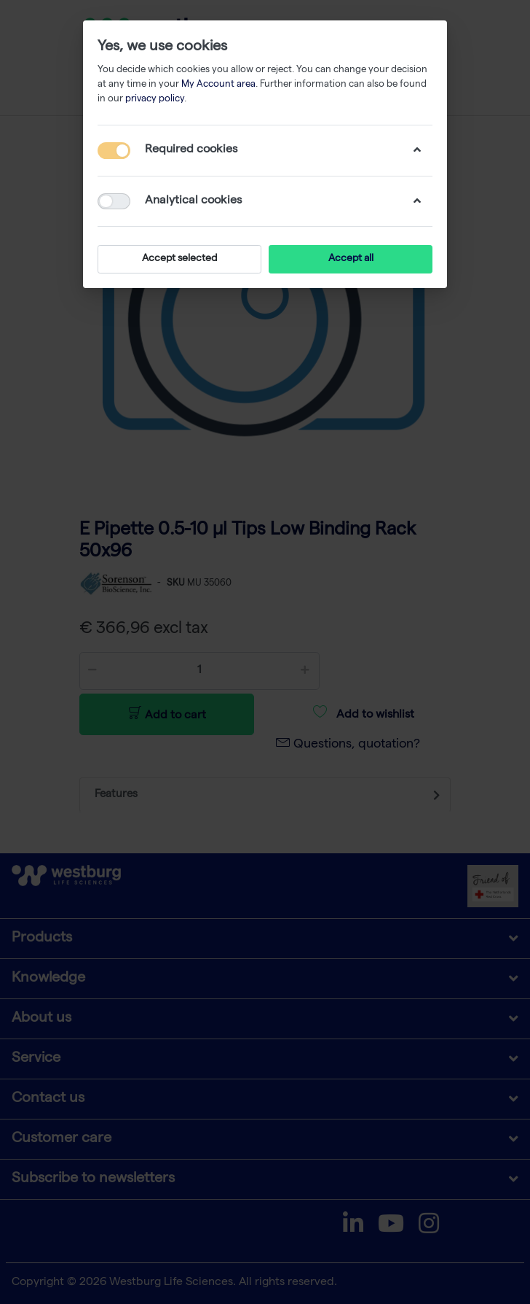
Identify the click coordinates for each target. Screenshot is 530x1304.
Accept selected (179, 259)
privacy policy (154, 99)
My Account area (218, 85)
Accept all (350, 259)
